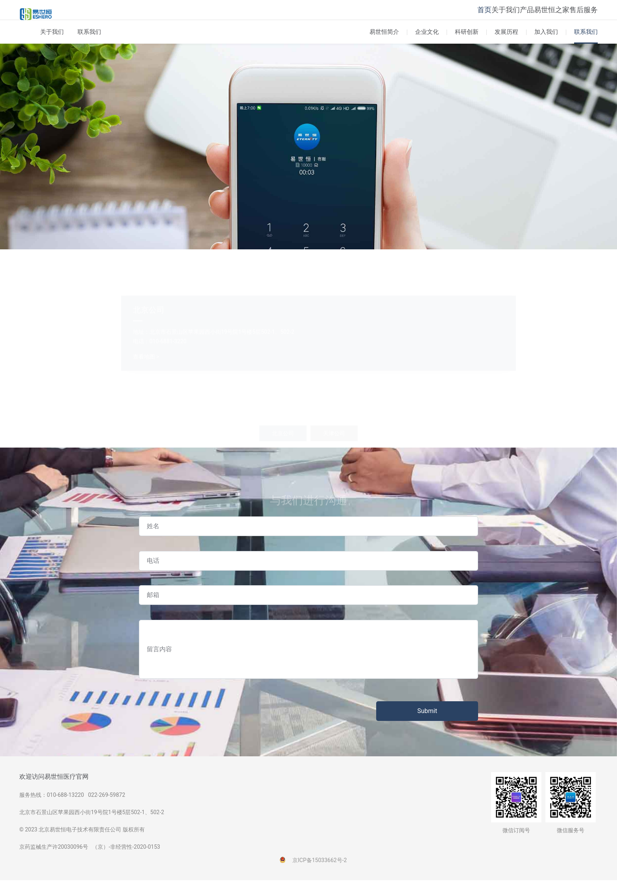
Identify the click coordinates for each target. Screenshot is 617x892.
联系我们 (89, 43)
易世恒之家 (538, 15)
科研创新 (466, 43)
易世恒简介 (384, 43)
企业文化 (427, 43)
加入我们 (546, 43)
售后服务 (578, 15)
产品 (504, 15)
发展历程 (506, 43)
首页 (441, 15)
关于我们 (472, 15)
